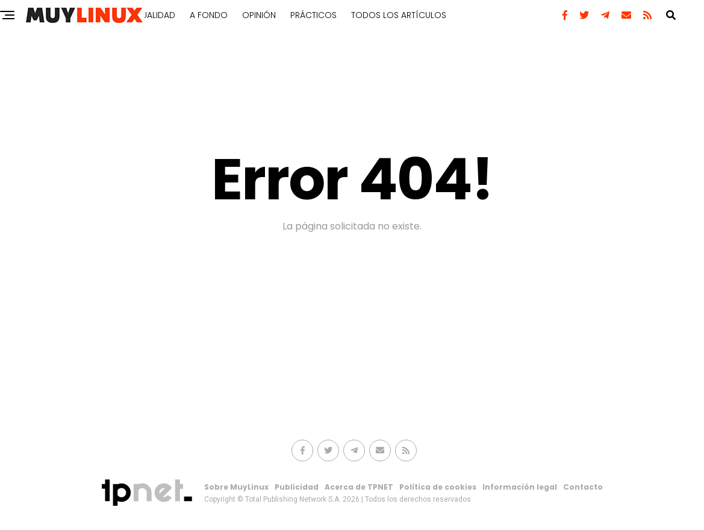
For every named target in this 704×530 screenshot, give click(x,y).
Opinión (259, 15)
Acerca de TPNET (359, 487)
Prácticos (313, 15)
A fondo (209, 15)
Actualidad (150, 15)
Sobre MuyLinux (236, 487)
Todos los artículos (398, 15)
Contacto (583, 487)
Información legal (519, 487)
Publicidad (297, 487)
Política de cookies (437, 487)
